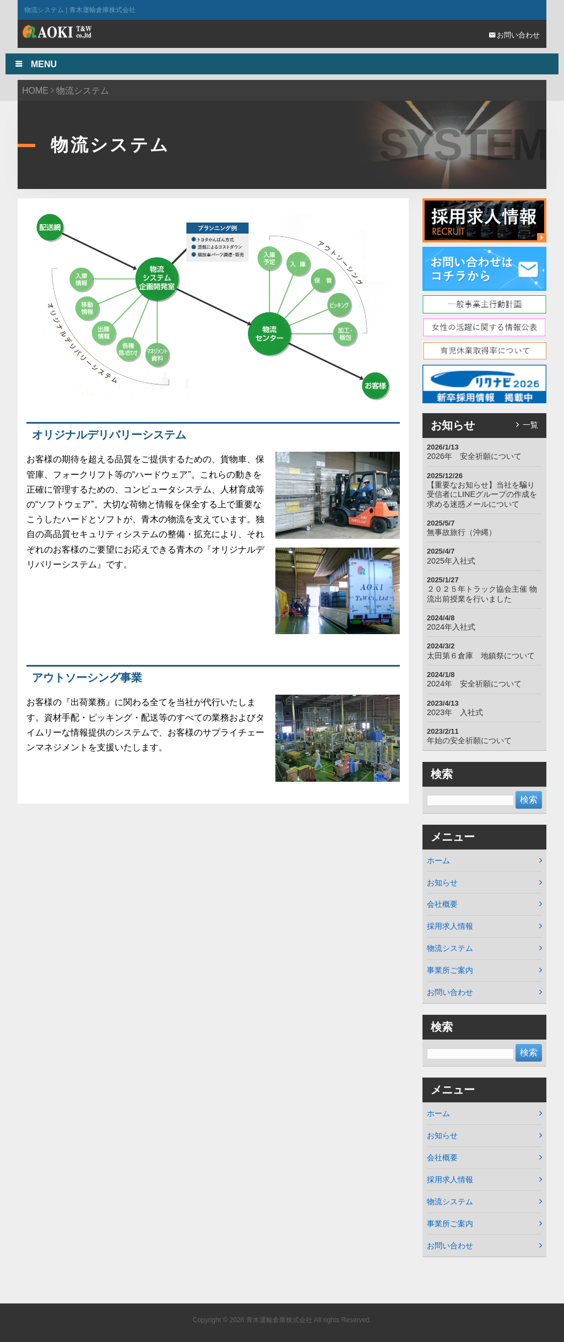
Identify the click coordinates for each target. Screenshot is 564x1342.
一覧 (530, 425)
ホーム (438, 860)
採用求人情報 (450, 926)
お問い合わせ (514, 35)
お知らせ (442, 882)
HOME (35, 90)
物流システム (450, 948)
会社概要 (442, 904)
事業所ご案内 (450, 970)
